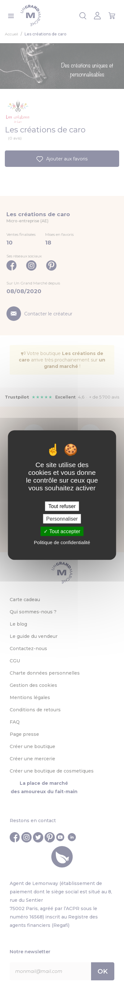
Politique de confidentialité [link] (62, 542)
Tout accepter (62, 531)
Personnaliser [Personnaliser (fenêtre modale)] (62, 518)
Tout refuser (62, 506)
